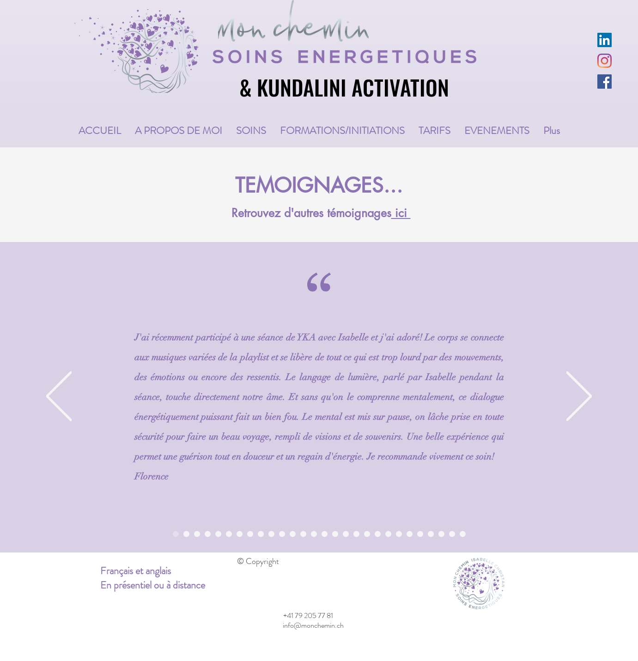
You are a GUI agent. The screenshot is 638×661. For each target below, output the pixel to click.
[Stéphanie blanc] (388, 534)
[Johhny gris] (282, 534)
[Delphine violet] (335, 534)
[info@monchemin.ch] (313, 625)
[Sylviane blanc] (261, 534)
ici (401, 213)
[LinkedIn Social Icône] (604, 40)
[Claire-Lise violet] (399, 534)
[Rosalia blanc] (463, 534)
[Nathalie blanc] (325, 534)
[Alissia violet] (431, 534)
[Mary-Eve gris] (250, 534)
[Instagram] (604, 61)
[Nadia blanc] (420, 534)
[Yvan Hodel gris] (314, 534)
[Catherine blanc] (293, 534)
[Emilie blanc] (356, 534)
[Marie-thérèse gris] (218, 534)
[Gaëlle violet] (208, 534)
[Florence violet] (176, 534)
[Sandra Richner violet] (367, 534)
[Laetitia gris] (346, 534)
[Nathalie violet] (271, 534)
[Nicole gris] (378, 534)
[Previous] (59, 396)
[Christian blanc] (229, 534)
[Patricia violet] (240, 534)
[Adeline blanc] (197, 534)
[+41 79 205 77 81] (308, 616)
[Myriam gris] (441, 534)
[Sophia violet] (452, 534)
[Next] (579, 396)
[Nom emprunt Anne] (186, 534)
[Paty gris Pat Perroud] (410, 534)
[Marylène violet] (303, 534)
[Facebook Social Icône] (604, 81)
